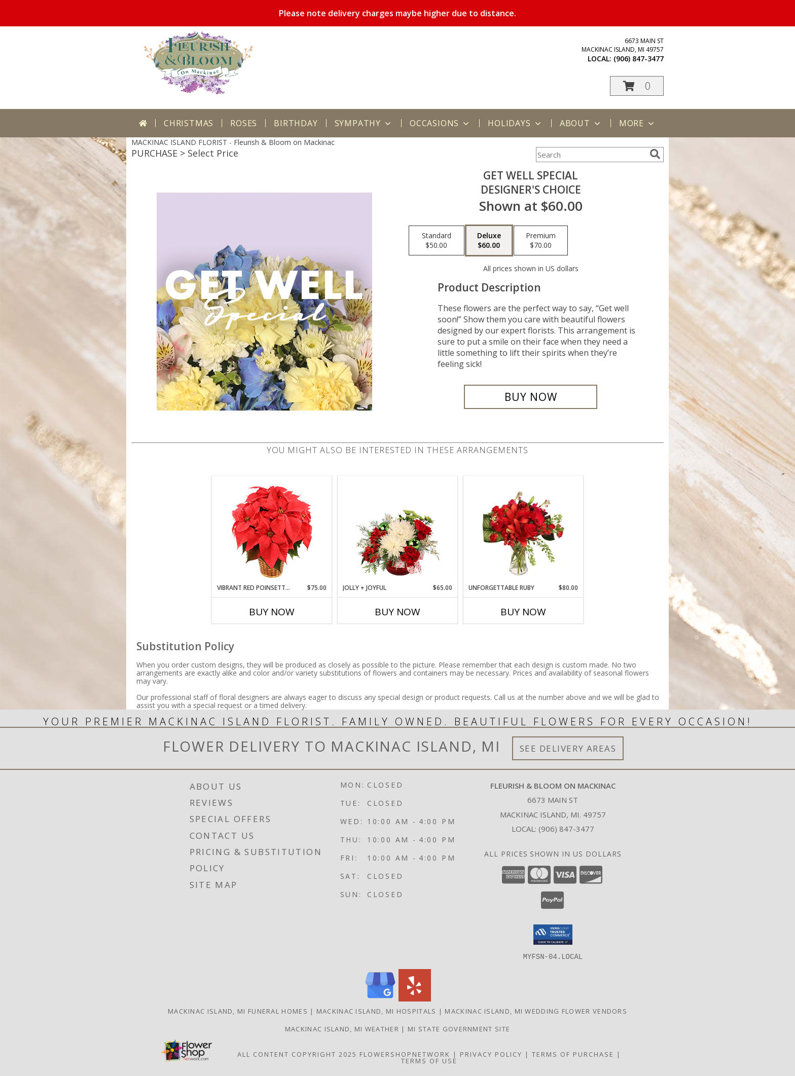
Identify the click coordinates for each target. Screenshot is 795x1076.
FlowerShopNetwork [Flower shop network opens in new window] (404, 1053)
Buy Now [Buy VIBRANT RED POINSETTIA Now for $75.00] (272, 611)
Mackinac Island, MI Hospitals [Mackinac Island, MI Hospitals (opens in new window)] (376, 1010)
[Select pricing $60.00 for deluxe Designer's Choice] (489, 240)
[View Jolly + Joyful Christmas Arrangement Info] (397, 529)
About (581, 123)
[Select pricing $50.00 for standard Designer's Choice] (436, 240)
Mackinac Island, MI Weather (342, 1028)
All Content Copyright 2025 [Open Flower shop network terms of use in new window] (297, 1053)
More (637, 123)
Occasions (440, 123)
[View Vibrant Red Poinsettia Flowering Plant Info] (272, 529)
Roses (243, 123)
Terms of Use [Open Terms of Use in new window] (429, 1060)
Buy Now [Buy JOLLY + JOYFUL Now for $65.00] (397, 611)
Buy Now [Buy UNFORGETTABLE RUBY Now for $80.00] (523, 611)
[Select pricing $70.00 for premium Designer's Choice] (540, 240)
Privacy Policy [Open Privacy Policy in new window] (491, 1053)
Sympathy (364, 123)
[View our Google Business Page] (380, 998)
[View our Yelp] (415, 998)
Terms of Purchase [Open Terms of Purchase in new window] (573, 1053)
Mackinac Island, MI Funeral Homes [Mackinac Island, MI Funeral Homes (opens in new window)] (238, 1010)
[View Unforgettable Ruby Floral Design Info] (523, 529)
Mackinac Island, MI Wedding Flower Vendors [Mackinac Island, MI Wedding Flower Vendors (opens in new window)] (536, 1010)
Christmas (188, 123)
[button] (637, 86)
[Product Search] (590, 154)
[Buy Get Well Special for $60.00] (530, 397)
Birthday (295, 123)
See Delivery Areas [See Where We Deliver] (568, 748)
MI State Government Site (459, 1028)
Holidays (515, 123)
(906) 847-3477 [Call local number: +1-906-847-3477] (638, 58)
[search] (655, 154)
